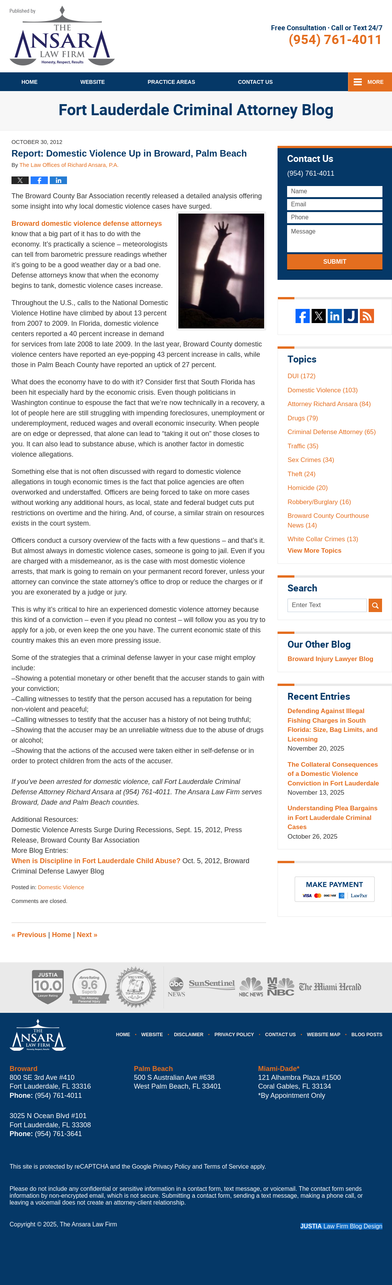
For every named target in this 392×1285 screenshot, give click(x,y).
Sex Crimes (310, 460)
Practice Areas (171, 82)
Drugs (302, 418)
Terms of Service (226, 1166)
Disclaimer (188, 1034)
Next (87, 935)
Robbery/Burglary (319, 502)
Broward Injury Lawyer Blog (330, 659)
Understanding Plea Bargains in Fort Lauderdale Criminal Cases (332, 818)
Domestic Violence (61, 887)
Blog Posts (366, 1034)
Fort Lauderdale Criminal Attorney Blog (62, 35)
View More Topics (314, 550)
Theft (301, 474)
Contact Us (280, 1034)
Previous (28, 935)
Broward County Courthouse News (328, 520)
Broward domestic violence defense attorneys (86, 223)
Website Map (323, 1034)
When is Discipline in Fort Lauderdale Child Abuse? (96, 861)
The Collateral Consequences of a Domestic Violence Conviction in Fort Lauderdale (333, 774)
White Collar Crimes (322, 539)
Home (29, 82)
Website (92, 82)
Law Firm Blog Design (341, 1226)
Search (375, 605)
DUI (301, 376)
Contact (255, 82)
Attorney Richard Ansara (329, 404)
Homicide (307, 487)
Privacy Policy (234, 1034)
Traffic (302, 446)
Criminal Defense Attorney (331, 432)
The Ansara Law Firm (88, 1224)
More (376, 82)
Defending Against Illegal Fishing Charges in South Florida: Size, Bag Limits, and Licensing (332, 725)
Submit (334, 261)
